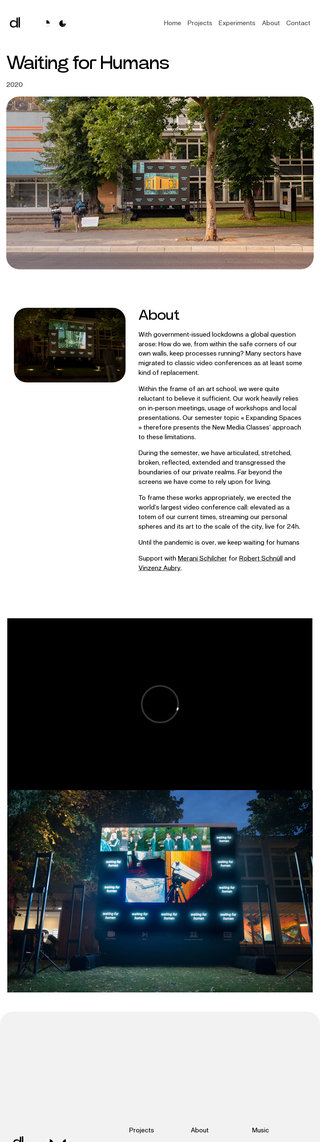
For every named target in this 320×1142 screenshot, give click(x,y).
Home (172, 23)
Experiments (237, 23)
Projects (199, 23)
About (271, 23)
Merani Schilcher (202, 558)
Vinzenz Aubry (159, 568)
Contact (298, 23)
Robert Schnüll (261, 558)
